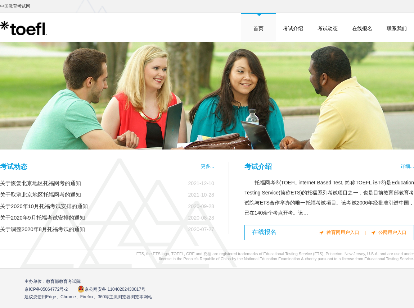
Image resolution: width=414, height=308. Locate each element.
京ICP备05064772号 (46, 289)
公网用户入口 (392, 232)
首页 (258, 28)
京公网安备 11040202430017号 (111, 289)
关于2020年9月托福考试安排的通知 (42, 218)
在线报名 (362, 28)
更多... (207, 166)
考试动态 (328, 28)
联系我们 (397, 28)
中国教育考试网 (15, 6)
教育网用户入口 (343, 232)
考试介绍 (293, 28)
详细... (407, 166)
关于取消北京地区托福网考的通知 (40, 195)
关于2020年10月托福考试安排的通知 (44, 206)
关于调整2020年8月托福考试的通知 (42, 229)
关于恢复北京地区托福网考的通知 (40, 183)
